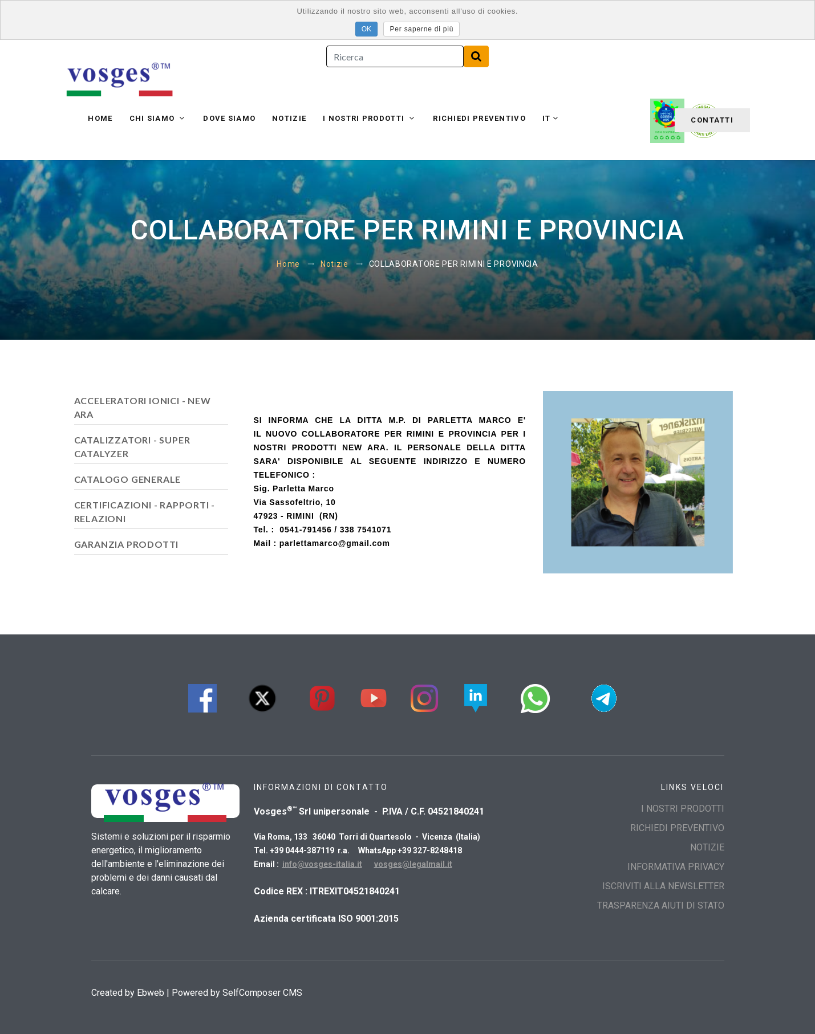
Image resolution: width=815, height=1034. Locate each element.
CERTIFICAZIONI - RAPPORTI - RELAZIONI (145, 511)
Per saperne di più (421, 29)
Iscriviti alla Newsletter (663, 886)
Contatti (712, 120)
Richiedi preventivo (479, 118)
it (546, 118)
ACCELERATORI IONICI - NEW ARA (142, 407)
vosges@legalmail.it (413, 864)
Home (100, 118)
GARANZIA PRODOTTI (126, 544)
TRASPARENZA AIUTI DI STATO (660, 905)
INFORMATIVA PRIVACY (675, 866)
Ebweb (150, 992)
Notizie (289, 118)
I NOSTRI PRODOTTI (365, 118)
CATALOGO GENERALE (127, 479)
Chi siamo (153, 118)
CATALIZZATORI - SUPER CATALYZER (132, 446)
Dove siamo (229, 118)
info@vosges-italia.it (322, 864)
